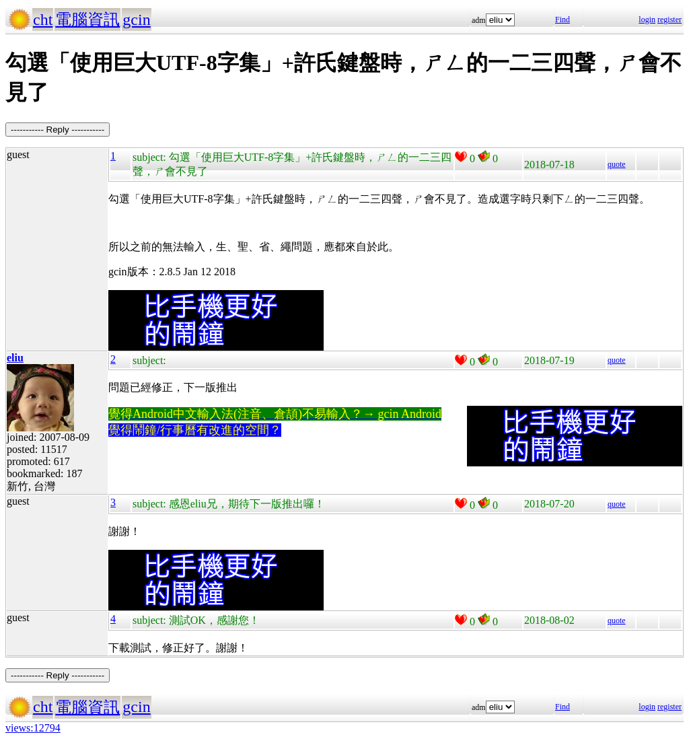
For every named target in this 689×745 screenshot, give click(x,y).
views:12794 (33, 728)
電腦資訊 (87, 19)
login (647, 19)
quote (617, 164)
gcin (136, 19)
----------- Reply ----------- (57, 130)
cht (42, 19)
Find (562, 19)
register (669, 19)
